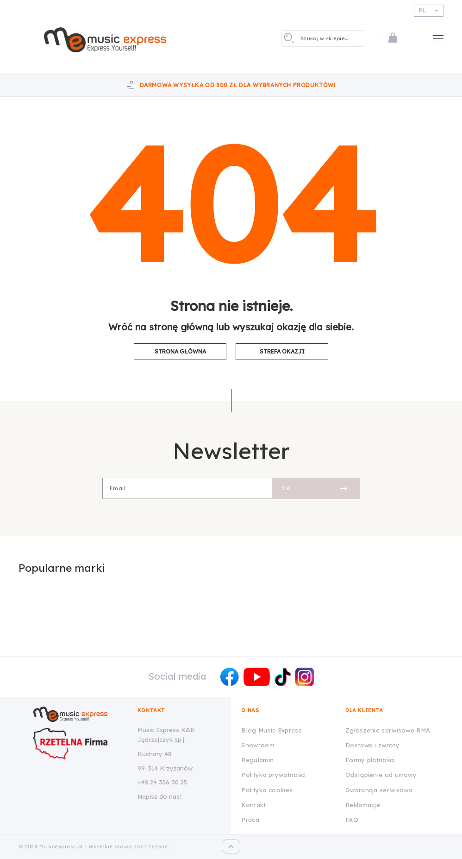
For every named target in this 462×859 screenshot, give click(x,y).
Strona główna (180, 351)
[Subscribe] (316, 488)
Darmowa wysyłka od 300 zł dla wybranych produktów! (238, 85)
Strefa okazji (282, 351)
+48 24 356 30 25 (162, 782)
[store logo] (105, 39)
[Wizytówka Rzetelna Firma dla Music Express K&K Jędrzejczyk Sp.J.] (79, 743)
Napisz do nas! (159, 796)
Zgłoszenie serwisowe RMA (387, 730)
